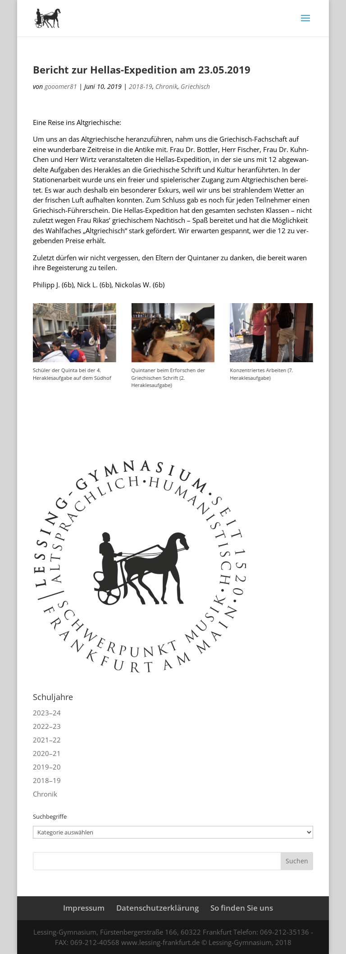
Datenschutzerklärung (157, 908)
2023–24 (47, 712)
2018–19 (47, 780)
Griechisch (195, 86)
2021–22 (47, 739)
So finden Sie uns (241, 908)
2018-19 (140, 86)
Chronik (166, 86)
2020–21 (47, 753)
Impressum (84, 908)
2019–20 (47, 766)
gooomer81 (61, 86)
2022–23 (47, 726)
